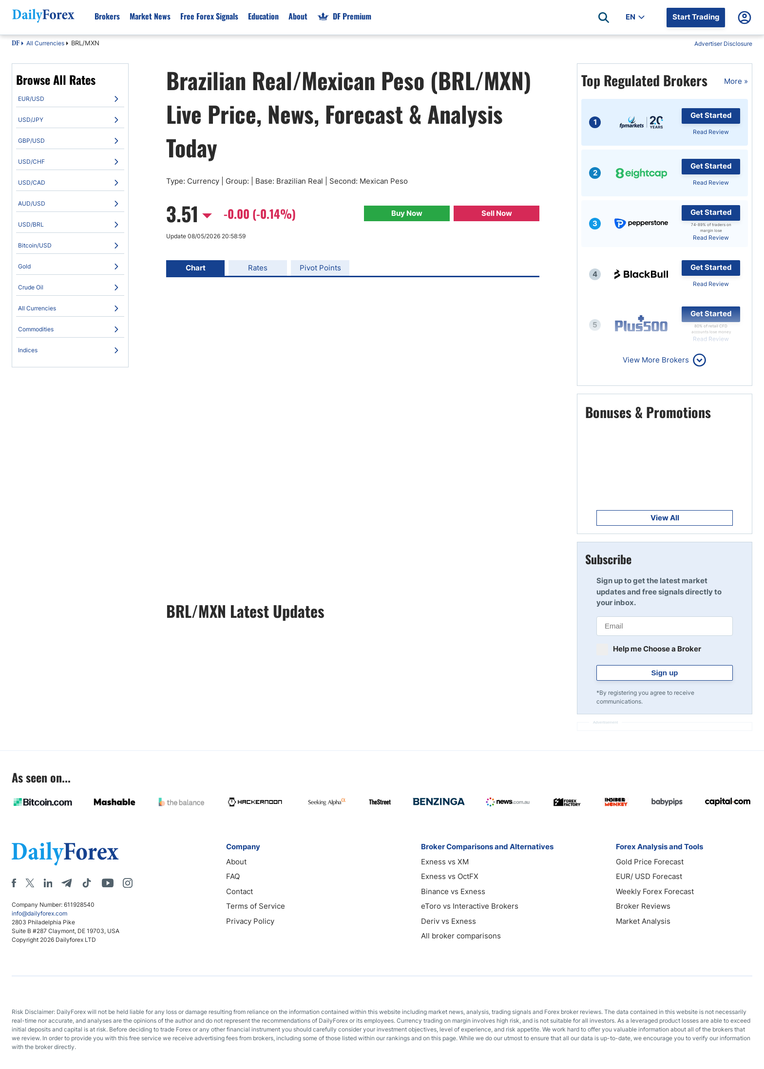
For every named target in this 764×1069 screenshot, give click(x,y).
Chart (196, 267)
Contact (239, 891)
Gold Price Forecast (650, 861)
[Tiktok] (87, 883)
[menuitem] (70, 99)
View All (664, 517)
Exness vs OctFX (449, 876)
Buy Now (406, 213)
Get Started (711, 115)
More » (736, 81)
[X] (29, 882)
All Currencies (45, 43)
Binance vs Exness (453, 891)
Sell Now (496, 213)
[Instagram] (128, 883)
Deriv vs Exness (448, 921)
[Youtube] (108, 882)
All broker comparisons (461, 935)
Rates (257, 267)
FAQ (233, 876)
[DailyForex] (65, 853)
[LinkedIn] (47, 882)
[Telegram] (66, 882)
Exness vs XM (445, 861)
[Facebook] (14, 882)
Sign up (664, 672)
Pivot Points (320, 267)
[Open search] (604, 17)
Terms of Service (255, 906)
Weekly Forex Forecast (655, 891)
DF (15, 43)
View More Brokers (656, 359)
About (236, 861)
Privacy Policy (250, 921)
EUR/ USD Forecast (649, 876)
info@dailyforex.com (39, 913)
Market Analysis (643, 921)
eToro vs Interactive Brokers (469, 906)
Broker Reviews (643, 906)
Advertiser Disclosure (723, 43)
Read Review (711, 131)
